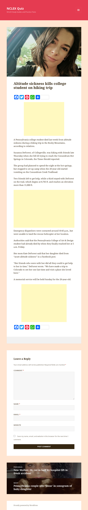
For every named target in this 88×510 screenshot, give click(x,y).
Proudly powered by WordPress (26, 505)
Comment (19, 370)
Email (17, 414)
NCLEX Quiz (15, 8)
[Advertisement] (44, 119)
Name (17, 404)
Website (17, 425)
